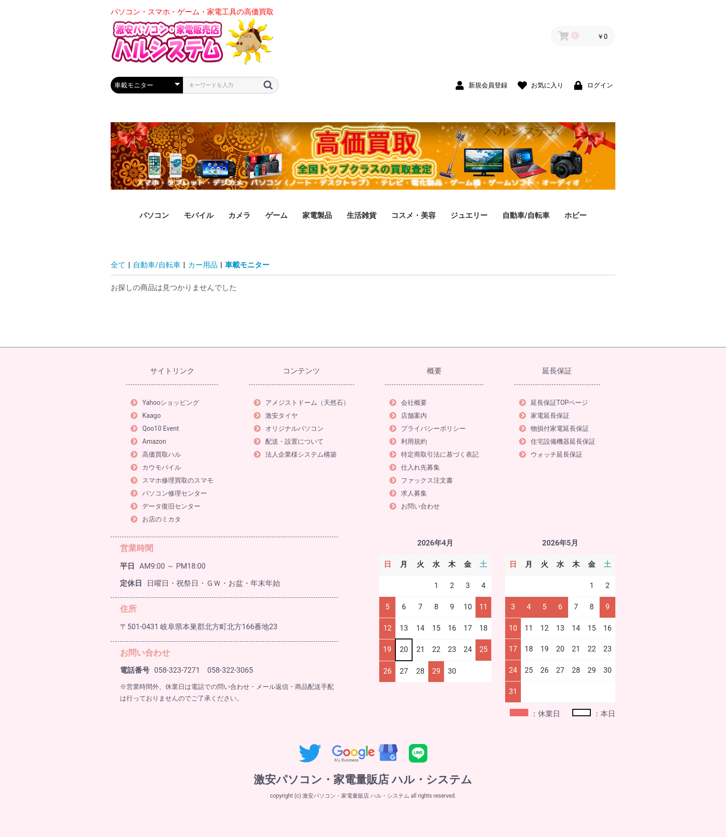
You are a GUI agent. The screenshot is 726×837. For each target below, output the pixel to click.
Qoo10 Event (155, 428)
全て (118, 264)
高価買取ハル (156, 454)
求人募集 (408, 493)
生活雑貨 (361, 215)
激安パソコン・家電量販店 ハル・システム (363, 779)
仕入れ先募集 (414, 467)
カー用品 (203, 264)
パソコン (154, 215)
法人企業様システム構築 (295, 454)
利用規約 (408, 441)
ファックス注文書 (421, 480)
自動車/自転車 (526, 215)
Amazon (148, 441)
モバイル (198, 215)
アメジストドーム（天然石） (302, 402)
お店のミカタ (156, 519)
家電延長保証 (544, 415)
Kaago (146, 415)
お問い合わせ (414, 506)
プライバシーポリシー (427, 428)
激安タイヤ (276, 415)
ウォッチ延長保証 (550, 454)
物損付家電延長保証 (554, 428)
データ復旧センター (165, 506)
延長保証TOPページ (553, 402)
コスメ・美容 (413, 215)
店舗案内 (408, 415)
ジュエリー (469, 215)
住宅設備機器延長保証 (557, 441)
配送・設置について (289, 441)
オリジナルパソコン (289, 428)
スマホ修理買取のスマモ (172, 480)
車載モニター (247, 264)
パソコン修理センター (169, 493)
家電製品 (317, 215)
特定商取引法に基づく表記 (434, 454)
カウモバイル (156, 467)
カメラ (239, 215)
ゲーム (276, 215)
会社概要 (408, 402)
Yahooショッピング (165, 402)
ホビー (575, 215)
